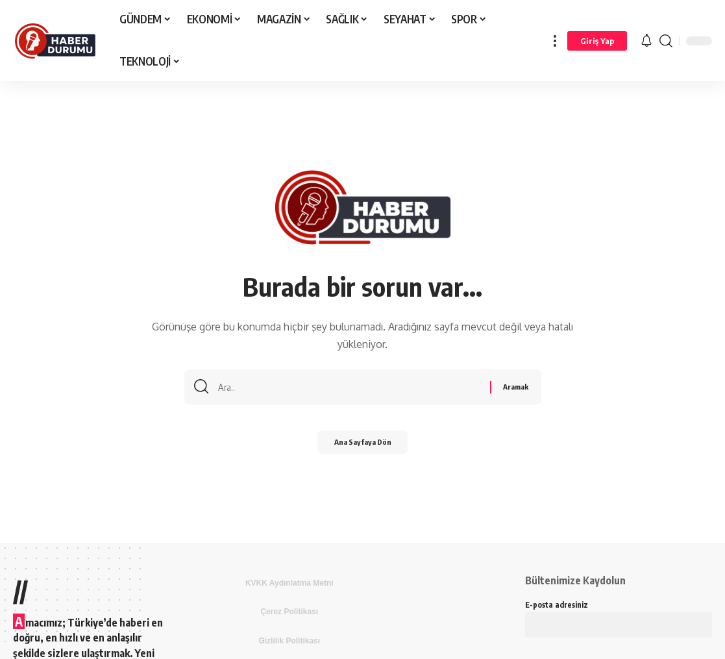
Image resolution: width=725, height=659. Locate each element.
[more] (555, 40)
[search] (665, 40)
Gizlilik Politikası (289, 640)
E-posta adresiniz (618, 616)
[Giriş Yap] (597, 41)
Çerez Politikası (289, 611)
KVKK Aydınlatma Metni (289, 583)
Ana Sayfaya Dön (362, 446)
